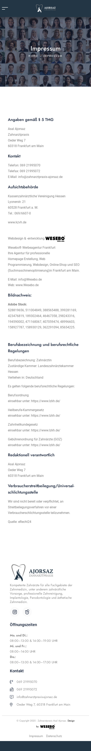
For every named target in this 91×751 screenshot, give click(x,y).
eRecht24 (24, 522)
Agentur (19, 253)
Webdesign (40, 265)
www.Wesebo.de (27, 285)
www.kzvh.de (17, 222)
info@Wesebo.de (30, 279)
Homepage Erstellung (23, 259)
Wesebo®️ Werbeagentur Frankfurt (31, 247)
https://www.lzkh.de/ (45, 401)
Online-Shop (58, 265)
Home (33, 56)
